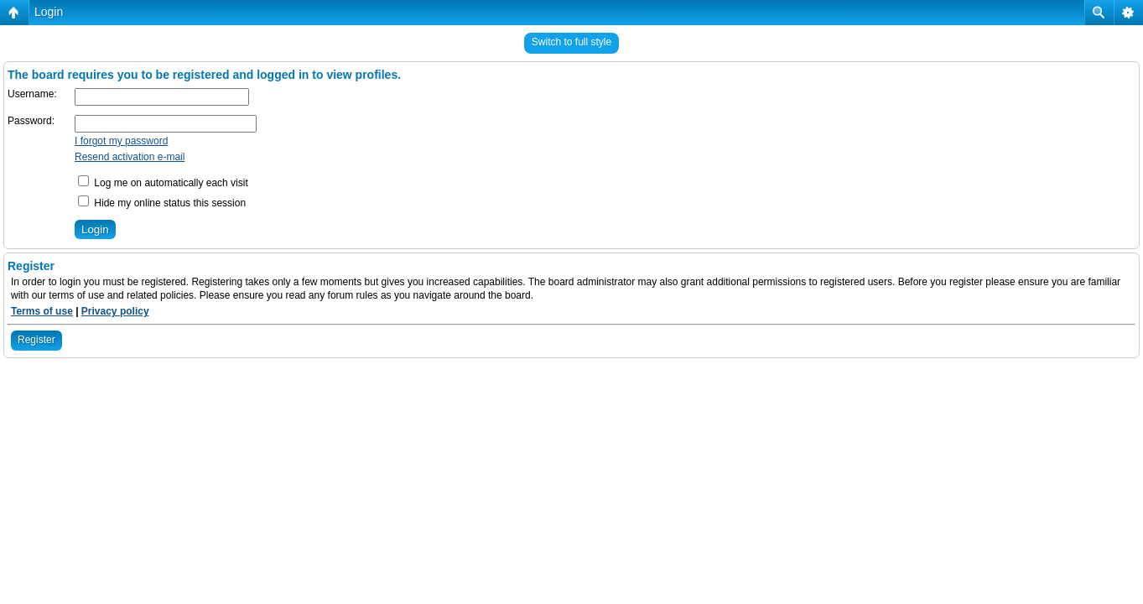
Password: (31, 121)
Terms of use (42, 311)
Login (48, 11)
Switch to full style (571, 42)
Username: (32, 94)
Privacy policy (115, 311)
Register (36, 340)
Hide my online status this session (162, 203)
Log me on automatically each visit (163, 183)
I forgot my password (121, 141)
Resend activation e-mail (129, 157)
